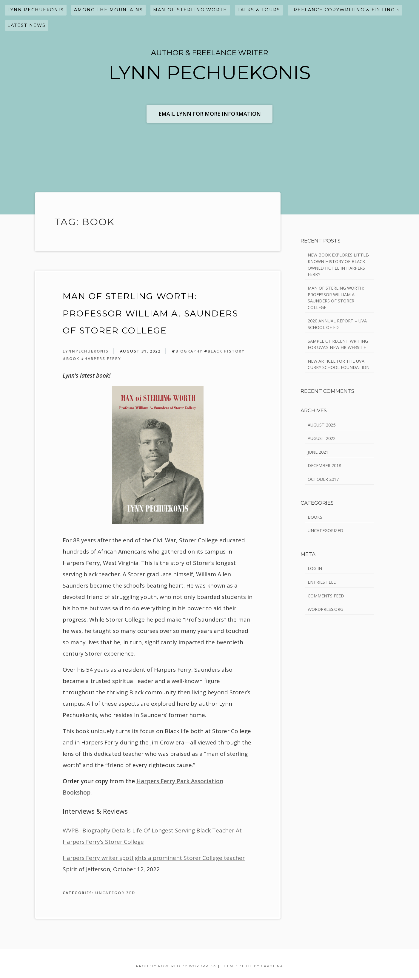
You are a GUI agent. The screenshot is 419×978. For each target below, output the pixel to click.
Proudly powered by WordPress (176, 966)
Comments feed (326, 596)
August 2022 (321, 438)
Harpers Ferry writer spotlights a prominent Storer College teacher (154, 858)
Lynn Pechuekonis (35, 10)
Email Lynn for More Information (209, 113)
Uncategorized (115, 892)
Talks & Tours (259, 10)
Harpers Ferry (102, 358)
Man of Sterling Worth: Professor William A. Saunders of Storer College (150, 313)
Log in (315, 568)
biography (189, 351)
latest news (26, 25)
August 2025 (321, 425)
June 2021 (318, 452)
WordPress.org (325, 609)
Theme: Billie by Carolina (252, 966)
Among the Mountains (108, 10)
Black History (226, 351)
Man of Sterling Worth (190, 10)
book (72, 358)
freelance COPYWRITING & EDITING (342, 10)
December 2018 (324, 465)
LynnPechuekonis (86, 351)
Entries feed (322, 582)
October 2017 (323, 479)
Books (315, 517)
